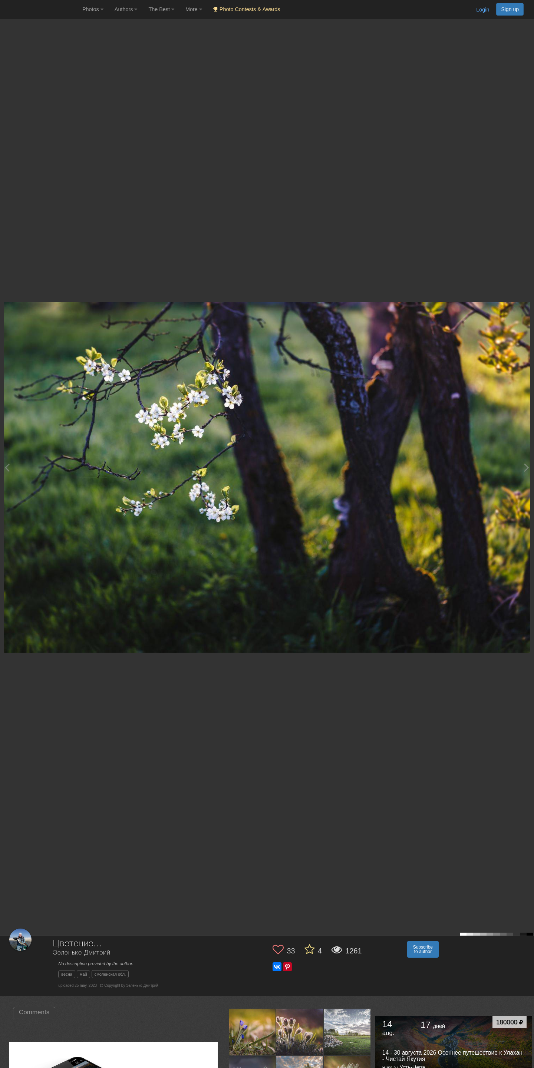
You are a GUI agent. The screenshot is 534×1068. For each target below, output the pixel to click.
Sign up (510, 9)
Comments (34, 1012)
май (83, 974)
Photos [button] (92, 9)
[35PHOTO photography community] (40, 9)
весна (66, 974)
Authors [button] (126, 9)
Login (482, 9)
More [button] (193, 9)
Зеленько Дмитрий (81, 953)
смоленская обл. (110, 974)
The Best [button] (161, 9)
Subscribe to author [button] (423, 949)
